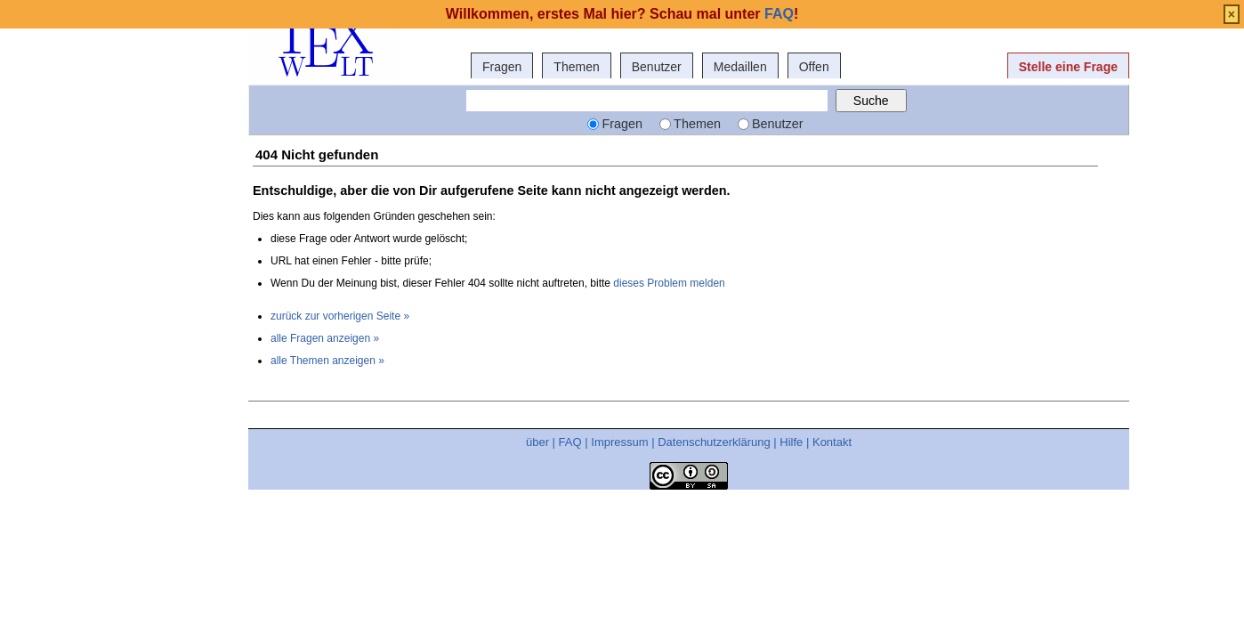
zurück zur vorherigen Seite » (340, 316)
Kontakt (832, 442)
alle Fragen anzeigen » (325, 338)
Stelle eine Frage (1068, 67)
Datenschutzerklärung (714, 442)
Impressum (619, 442)
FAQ (570, 442)
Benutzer (657, 67)
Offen (814, 67)
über (537, 442)
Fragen (501, 67)
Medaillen (740, 67)
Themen (576, 67)
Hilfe (791, 442)
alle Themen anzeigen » (327, 360)
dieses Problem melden (668, 283)
